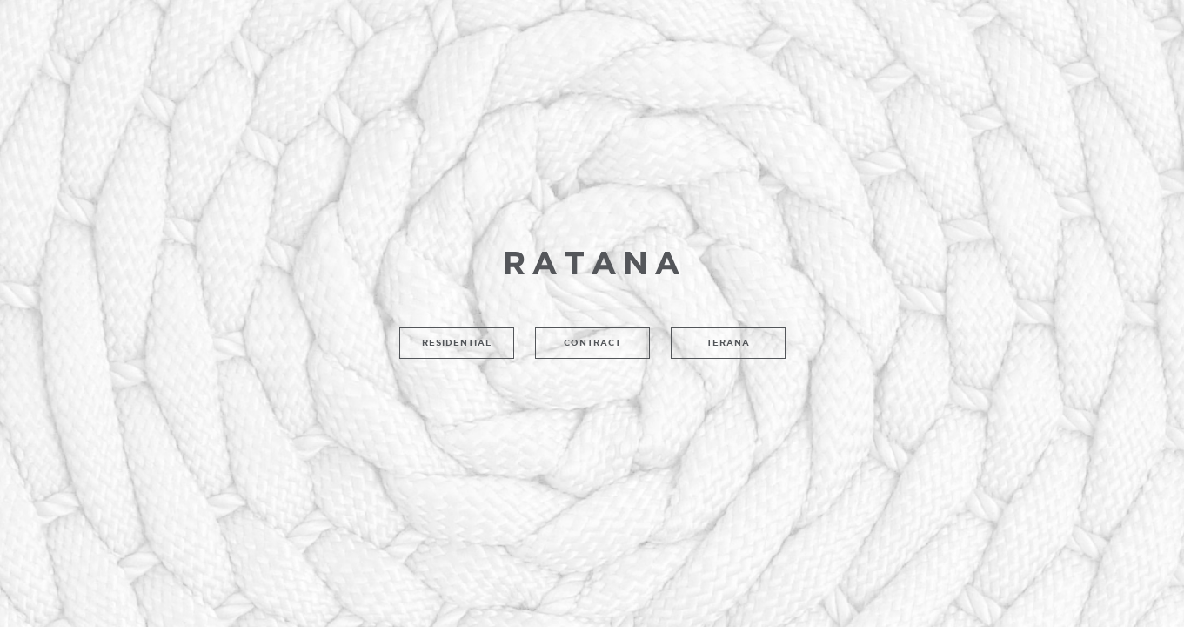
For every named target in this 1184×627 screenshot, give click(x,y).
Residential (457, 342)
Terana (728, 342)
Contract (592, 342)
